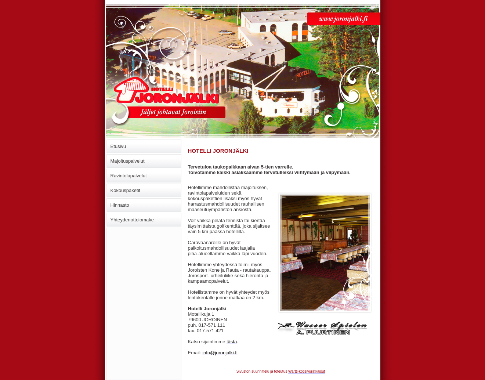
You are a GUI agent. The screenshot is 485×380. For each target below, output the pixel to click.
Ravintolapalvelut (129, 175)
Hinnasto (120, 205)
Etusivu (118, 146)
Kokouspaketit (126, 190)
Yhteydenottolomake (132, 219)
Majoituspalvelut (128, 161)
